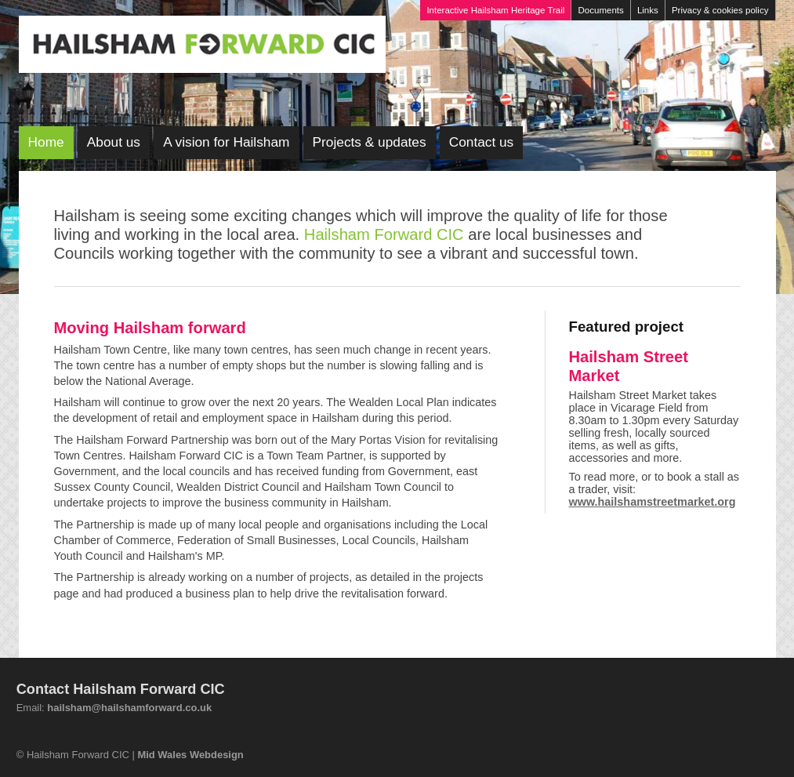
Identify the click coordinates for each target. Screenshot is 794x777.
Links (647, 10)
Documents (601, 10)
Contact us (481, 142)
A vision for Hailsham (226, 142)
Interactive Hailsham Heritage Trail (495, 10)
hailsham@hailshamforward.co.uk (129, 707)
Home (46, 142)
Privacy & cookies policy (720, 10)
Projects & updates (369, 142)
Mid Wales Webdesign (190, 755)
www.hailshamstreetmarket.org (652, 502)
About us (113, 142)
